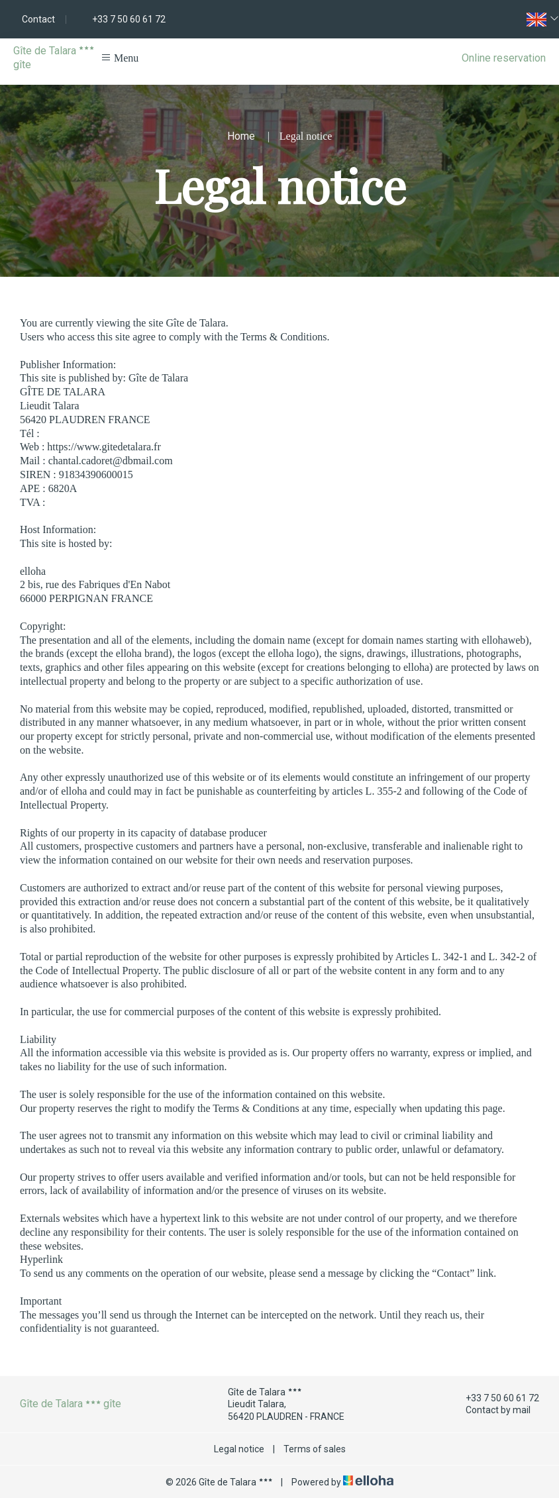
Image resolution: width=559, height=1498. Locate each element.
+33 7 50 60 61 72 (494, 1398)
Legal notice (239, 1449)
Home (241, 136)
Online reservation (504, 58)
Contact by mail (490, 1411)
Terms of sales (314, 1449)
